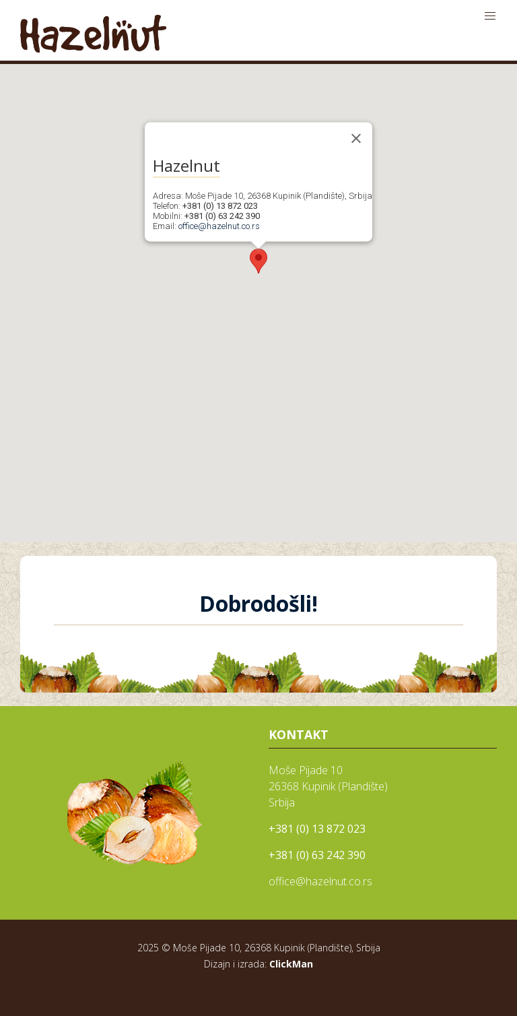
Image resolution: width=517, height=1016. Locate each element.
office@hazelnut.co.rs (219, 226)
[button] (258, 261)
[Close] (356, 138)
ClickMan (291, 963)
